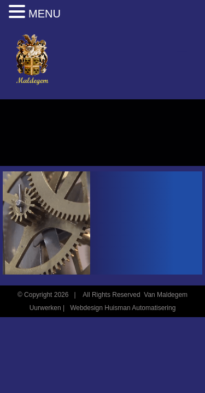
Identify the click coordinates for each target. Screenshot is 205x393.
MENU (44, 14)
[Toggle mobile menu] (183, 56)
